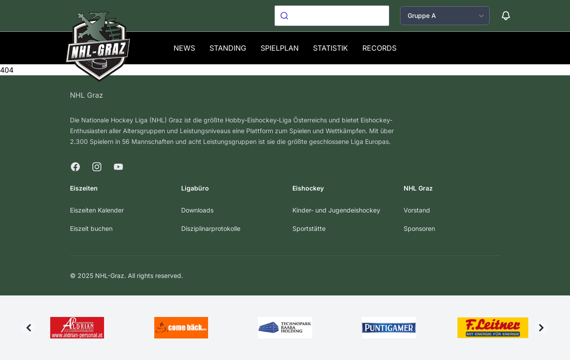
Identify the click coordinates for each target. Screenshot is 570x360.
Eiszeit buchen (91, 228)
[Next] (541, 327)
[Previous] (28, 327)
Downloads (197, 210)
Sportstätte (309, 228)
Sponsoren (419, 228)
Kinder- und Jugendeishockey (336, 210)
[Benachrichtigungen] (506, 16)
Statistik (330, 47)
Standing (227, 47)
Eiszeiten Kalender (97, 210)
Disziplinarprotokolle (210, 228)
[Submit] (285, 16)
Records (379, 47)
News (184, 47)
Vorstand (417, 210)
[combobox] (331, 15)
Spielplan (280, 47)
